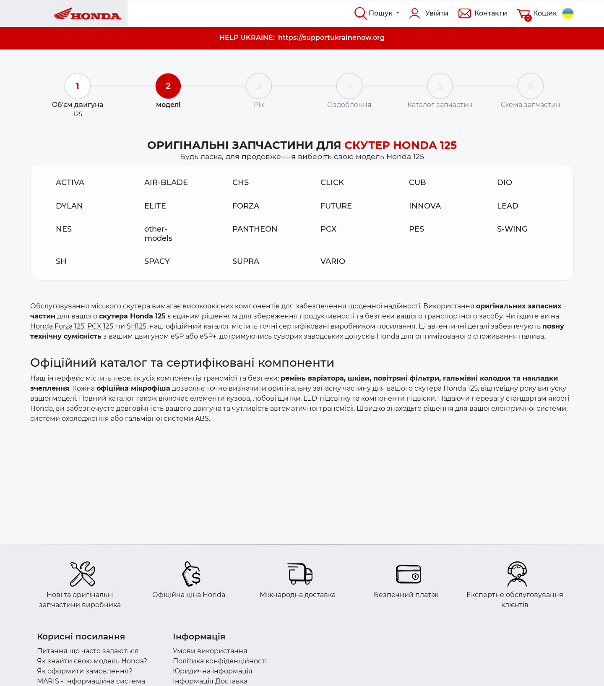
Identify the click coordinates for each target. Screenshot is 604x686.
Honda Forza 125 (57, 326)
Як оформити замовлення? (85, 671)
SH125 (136, 326)
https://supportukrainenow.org (331, 38)
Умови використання (210, 651)
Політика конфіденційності (220, 661)
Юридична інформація (213, 671)
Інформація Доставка (210, 681)
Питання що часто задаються (88, 651)
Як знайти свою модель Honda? (92, 661)
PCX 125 (100, 326)
